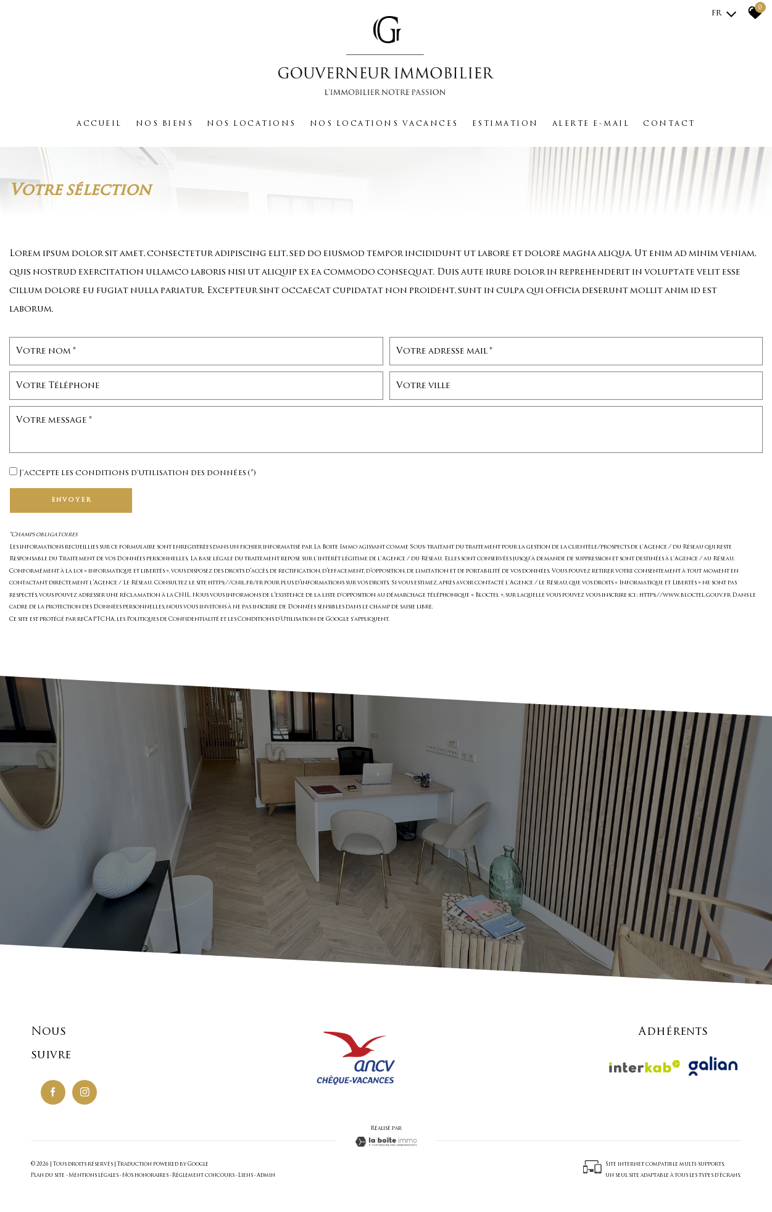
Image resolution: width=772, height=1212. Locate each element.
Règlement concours (203, 1175)
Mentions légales (93, 1175)
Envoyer (71, 500)
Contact (669, 124)
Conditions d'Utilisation (277, 619)
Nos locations (251, 124)
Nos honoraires (145, 1175)
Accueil (99, 124)
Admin (266, 1175)
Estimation (505, 124)
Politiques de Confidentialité (173, 619)
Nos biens (165, 124)
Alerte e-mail (591, 124)
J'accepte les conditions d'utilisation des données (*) (137, 473)
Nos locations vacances (384, 124)
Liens (245, 1175)
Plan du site (48, 1175)
